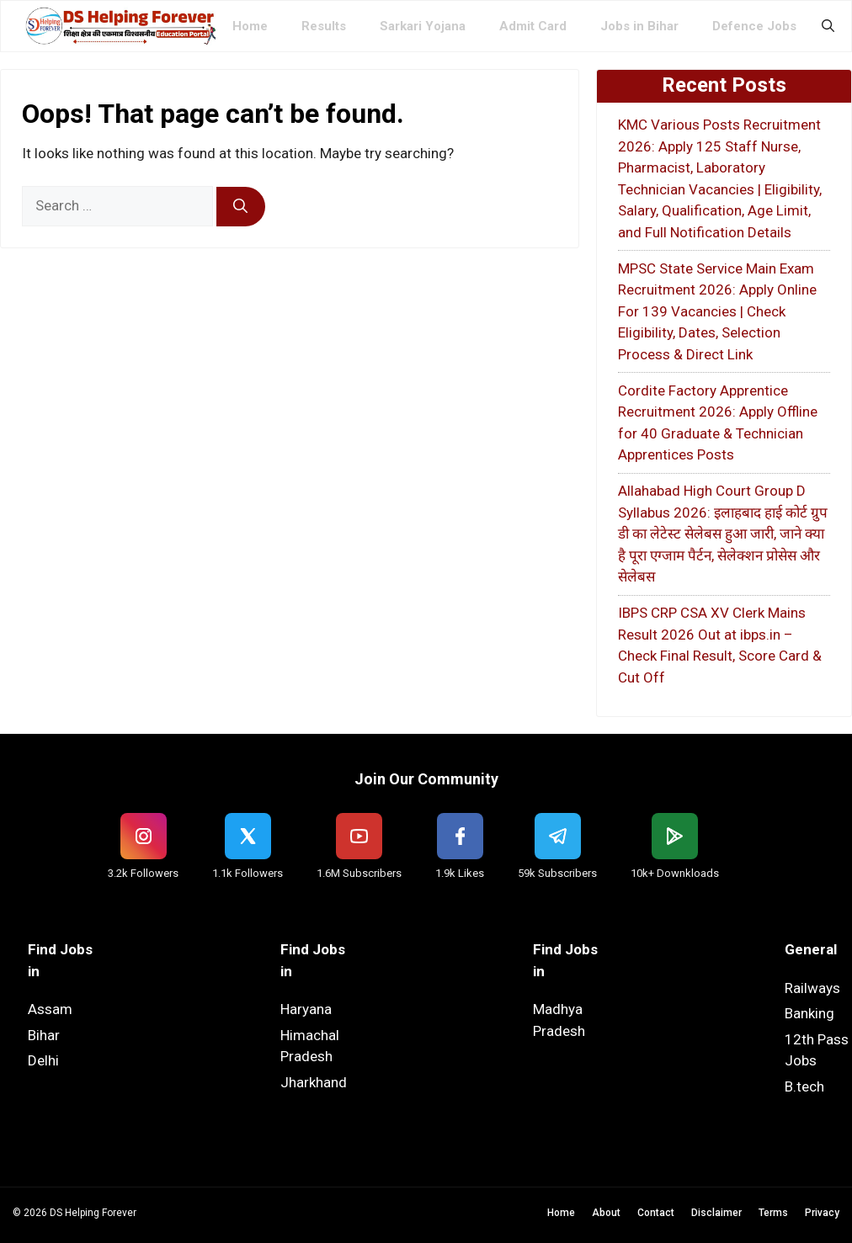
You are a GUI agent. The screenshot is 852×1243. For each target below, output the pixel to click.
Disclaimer (716, 1213)
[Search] (240, 207)
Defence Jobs (754, 26)
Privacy (822, 1213)
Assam (50, 1009)
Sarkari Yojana (423, 26)
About (606, 1213)
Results (323, 26)
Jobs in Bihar (639, 26)
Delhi (43, 1060)
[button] (828, 26)
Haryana (306, 1009)
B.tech (804, 1086)
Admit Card (533, 26)
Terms (773, 1213)
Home (250, 26)
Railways (812, 988)
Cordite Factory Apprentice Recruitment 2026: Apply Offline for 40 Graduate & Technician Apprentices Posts (717, 423)
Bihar (44, 1035)
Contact (655, 1213)
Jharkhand (313, 1082)
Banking (809, 1013)
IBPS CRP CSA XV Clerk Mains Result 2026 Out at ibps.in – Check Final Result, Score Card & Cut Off (720, 645)
